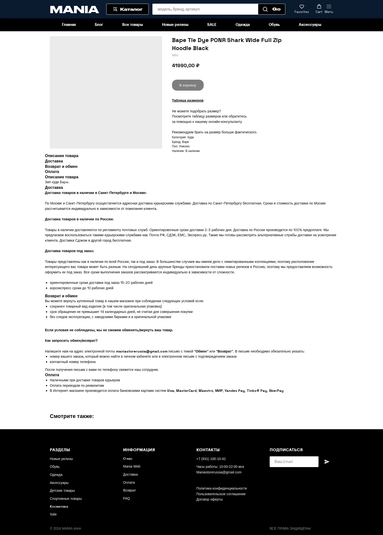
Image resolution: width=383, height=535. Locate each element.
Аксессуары (310, 25)
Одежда (242, 25)
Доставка (130, 474)
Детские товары (62, 490)
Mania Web (131, 466)
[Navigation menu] (329, 9)
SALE (211, 25)
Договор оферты (209, 499)
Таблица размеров (187, 100)
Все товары (132, 25)
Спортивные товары (66, 499)
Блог (99, 25)
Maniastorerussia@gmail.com (219, 472)
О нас (127, 458)
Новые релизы (175, 25)
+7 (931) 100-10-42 (211, 459)
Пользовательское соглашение (221, 494)
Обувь (274, 25)
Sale (53, 514)
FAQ (126, 498)
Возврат (129, 490)
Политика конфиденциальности (221, 488)
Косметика (59, 506)
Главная (69, 25)
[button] (302, 9)
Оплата (129, 482)
